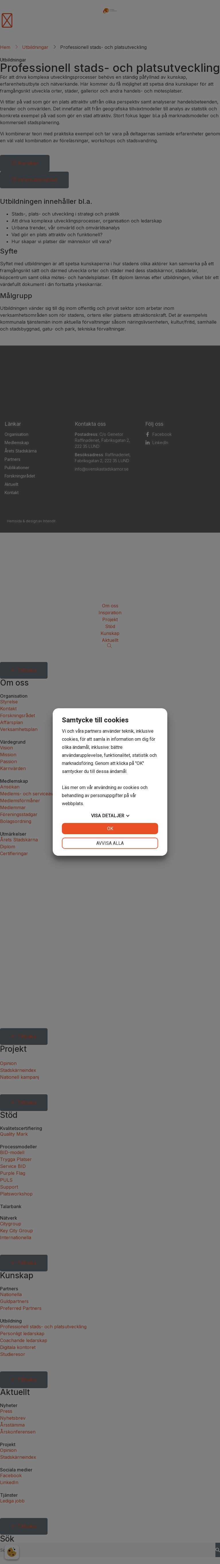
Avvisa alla (110, 843)
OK (110, 828)
